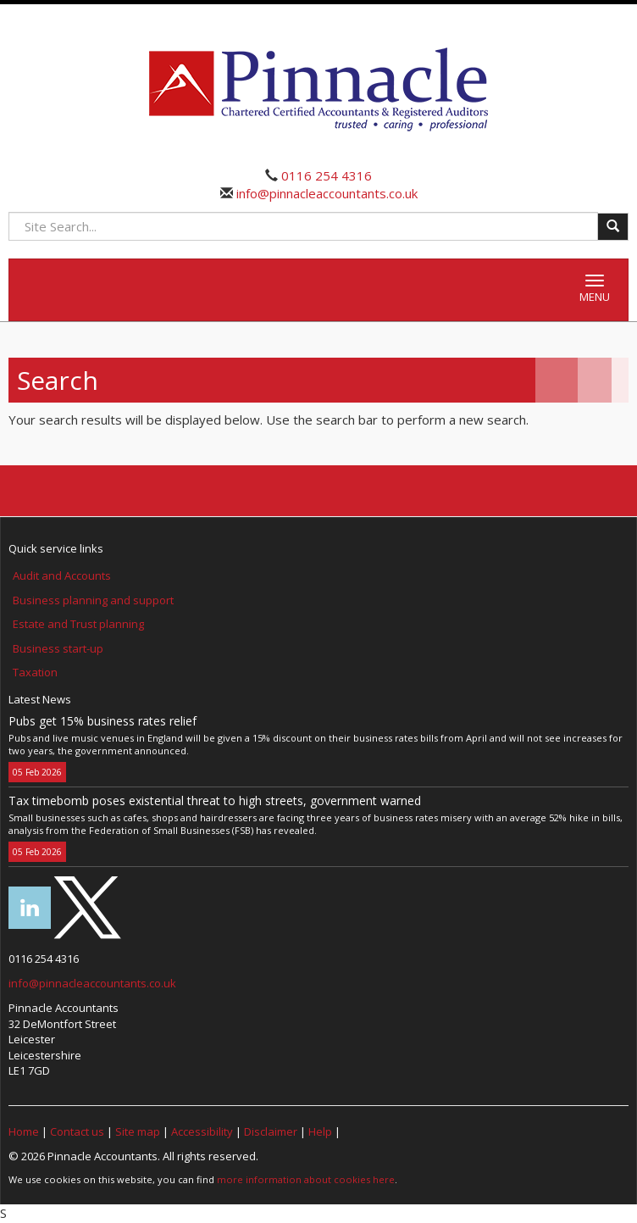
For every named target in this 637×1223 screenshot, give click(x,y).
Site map (137, 1131)
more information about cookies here (306, 1179)
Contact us (77, 1131)
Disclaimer (270, 1131)
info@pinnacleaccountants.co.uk (325, 193)
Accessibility (202, 1131)
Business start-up (58, 648)
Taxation (35, 672)
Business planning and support (93, 600)
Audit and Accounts (62, 575)
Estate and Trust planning (78, 623)
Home (23, 1131)
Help (320, 1131)
